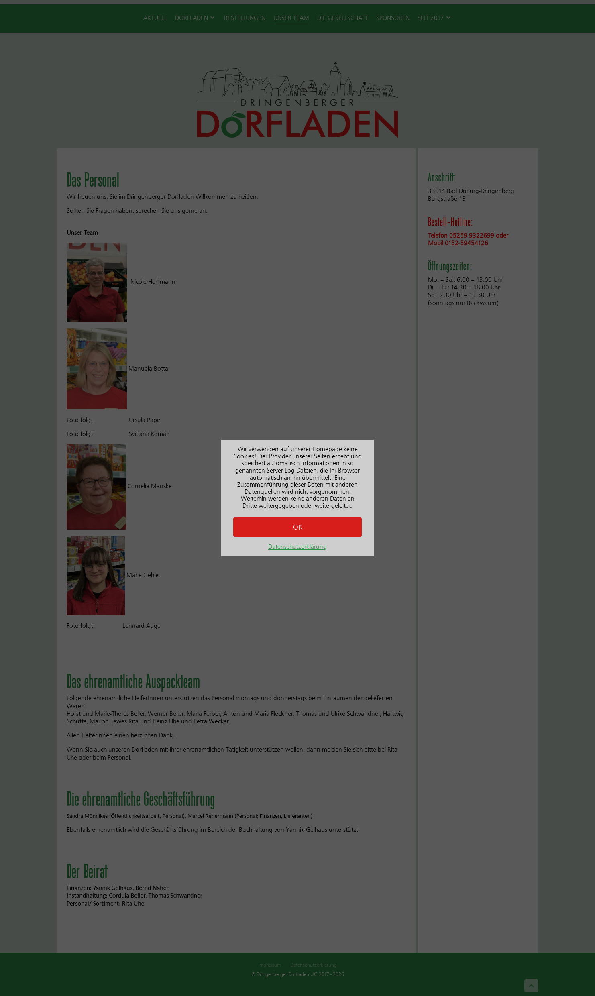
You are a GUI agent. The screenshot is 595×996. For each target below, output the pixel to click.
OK (297, 527)
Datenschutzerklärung (297, 546)
